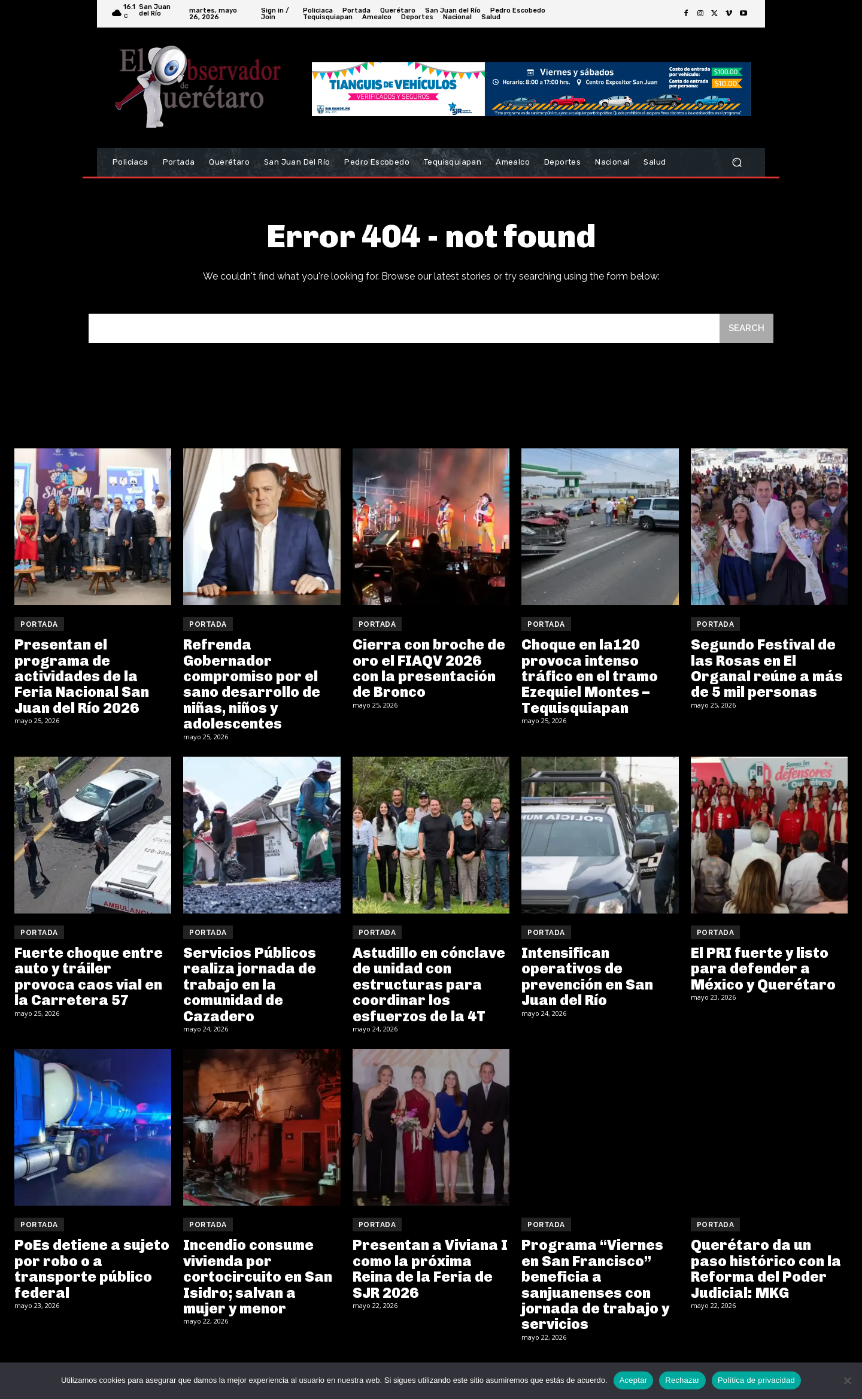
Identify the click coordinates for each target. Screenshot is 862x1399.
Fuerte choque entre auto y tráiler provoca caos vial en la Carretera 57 (88, 976)
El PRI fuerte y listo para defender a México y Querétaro (763, 968)
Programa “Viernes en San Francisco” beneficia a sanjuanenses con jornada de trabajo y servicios (595, 1284)
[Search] (746, 328)
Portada (39, 624)
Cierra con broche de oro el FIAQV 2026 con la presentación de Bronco (429, 668)
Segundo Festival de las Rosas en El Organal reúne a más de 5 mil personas (767, 668)
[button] (737, 162)
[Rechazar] (847, 1380)
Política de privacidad (756, 1380)
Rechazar (682, 1380)
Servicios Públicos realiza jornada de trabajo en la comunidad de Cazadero (249, 984)
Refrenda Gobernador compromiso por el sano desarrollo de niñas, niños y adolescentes (251, 684)
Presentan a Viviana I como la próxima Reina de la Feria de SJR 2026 (430, 1268)
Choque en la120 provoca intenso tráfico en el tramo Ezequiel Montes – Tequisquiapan (589, 676)
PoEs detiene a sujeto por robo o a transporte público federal (91, 1268)
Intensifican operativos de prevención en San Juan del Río (587, 976)
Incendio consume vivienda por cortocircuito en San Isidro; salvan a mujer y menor (257, 1276)
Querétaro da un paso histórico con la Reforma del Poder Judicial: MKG (766, 1268)
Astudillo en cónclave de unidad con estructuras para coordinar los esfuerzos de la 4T (429, 984)
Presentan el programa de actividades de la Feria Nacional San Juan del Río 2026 (81, 676)
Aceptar (634, 1380)
